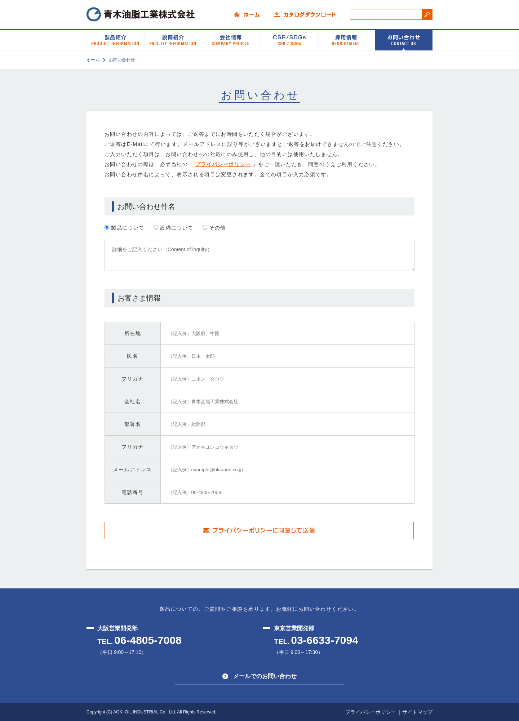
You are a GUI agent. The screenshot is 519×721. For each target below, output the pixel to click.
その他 (214, 228)
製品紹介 (115, 39)
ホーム (247, 14)
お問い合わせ (403, 39)
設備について (174, 228)
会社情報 (231, 39)
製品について (125, 228)
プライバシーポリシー (223, 164)
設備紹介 (173, 39)
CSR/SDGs (288, 39)
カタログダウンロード (305, 14)
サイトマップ (417, 712)
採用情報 (346, 39)
